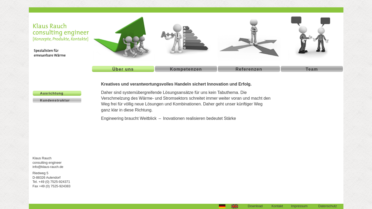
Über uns (123, 69)
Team (312, 69)
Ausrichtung (51, 93)
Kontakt (277, 206)
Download (255, 206)
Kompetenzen (186, 69)
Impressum (299, 206)
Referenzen (248, 69)
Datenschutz (327, 206)
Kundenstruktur (55, 100)
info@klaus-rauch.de (48, 167)
